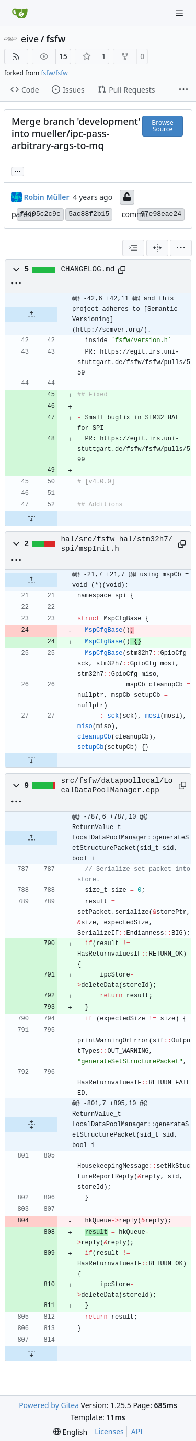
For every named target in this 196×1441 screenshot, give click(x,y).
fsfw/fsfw (54, 73)
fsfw (55, 38)
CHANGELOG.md (88, 269)
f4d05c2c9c (40, 214)
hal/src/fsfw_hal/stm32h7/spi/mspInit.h (117, 544)
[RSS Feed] (16, 56)
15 (63, 56)
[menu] (181, 248)
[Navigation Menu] (180, 12)
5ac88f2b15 (88, 214)
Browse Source (162, 125)
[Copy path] (121, 270)
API (137, 1431)
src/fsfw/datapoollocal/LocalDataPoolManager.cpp (117, 786)
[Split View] (157, 248)
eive (30, 38)
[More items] (183, 89)
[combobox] (133, 248)
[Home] (19, 13)
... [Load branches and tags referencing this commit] (18, 170)
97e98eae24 (161, 214)
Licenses (109, 1431)
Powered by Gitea (49, 1405)
